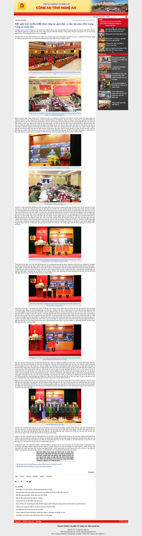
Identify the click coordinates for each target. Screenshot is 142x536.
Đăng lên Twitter (24, 481)
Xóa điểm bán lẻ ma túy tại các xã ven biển (29, 509)
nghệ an (42, 476)
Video (101, 19)
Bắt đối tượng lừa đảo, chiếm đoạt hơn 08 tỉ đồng (31, 495)
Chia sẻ (27, 481)
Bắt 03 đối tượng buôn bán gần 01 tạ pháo (29, 498)
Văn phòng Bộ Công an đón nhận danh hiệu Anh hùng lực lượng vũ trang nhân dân (110, 23)
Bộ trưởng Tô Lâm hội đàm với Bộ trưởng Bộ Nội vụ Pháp (34, 489)
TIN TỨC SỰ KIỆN (20, 20)
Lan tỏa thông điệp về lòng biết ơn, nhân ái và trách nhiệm (119, 85)
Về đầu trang (123, 521)
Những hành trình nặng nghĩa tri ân (115, 34)
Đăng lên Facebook (15, 481)
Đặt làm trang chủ (28, 521)
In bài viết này (30, 481)
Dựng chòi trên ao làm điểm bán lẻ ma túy (29, 501)
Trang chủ (18, 521)
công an (22, 476)
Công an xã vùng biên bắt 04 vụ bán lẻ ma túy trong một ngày (35, 506)
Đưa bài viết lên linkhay (18, 481)
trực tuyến (49, 476)
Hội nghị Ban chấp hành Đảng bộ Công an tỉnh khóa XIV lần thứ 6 (34, 466)
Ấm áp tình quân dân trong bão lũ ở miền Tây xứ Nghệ (119, 59)
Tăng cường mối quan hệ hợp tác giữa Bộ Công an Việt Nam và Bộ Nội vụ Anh (40, 512)
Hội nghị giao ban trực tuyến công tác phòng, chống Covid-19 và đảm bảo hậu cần (38, 464)
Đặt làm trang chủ (99, 17)
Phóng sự (102, 54)
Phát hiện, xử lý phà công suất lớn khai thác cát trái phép (34, 515)
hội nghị (28, 476)
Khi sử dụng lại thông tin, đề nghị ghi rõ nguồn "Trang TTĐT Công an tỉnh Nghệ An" (78, 534)
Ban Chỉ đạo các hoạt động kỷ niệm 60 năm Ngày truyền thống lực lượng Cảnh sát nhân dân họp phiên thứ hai (51, 504)
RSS (107, 17)
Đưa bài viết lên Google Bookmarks (21, 481)
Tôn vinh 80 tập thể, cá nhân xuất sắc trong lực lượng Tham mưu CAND (115, 31)
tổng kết (35, 476)
